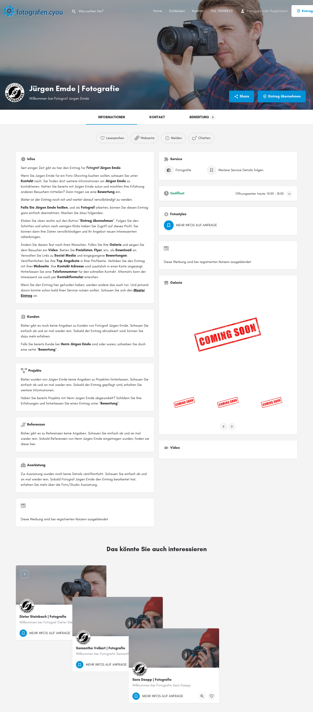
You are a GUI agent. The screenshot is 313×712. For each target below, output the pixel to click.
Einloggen (254, 11)
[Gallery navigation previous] (224, 426)
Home (157, 11)
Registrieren (279, 11)
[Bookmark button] (99, 633)
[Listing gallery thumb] (228, 337)
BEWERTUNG (202, 117)
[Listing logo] (14, 92)
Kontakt (197, 11)
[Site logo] (36, 11)
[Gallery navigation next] (232, 426)
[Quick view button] (89, 633)
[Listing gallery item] (184, 403)
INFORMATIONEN (111, 117)
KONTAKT (157, 117)
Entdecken (177, 11)
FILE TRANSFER (222, 11)
